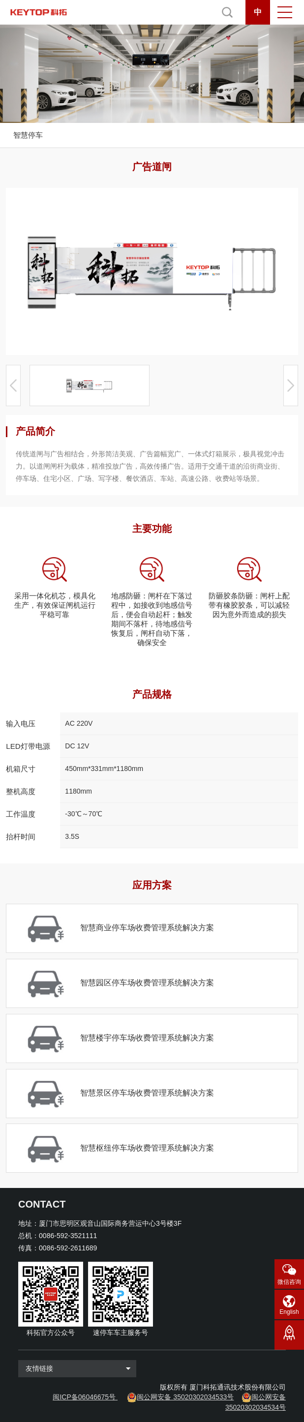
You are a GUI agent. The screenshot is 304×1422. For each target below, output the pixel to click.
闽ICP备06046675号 (84, 1397)
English (289, 1311)
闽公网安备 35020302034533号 (185, 1397)
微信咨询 (289, 1281)
